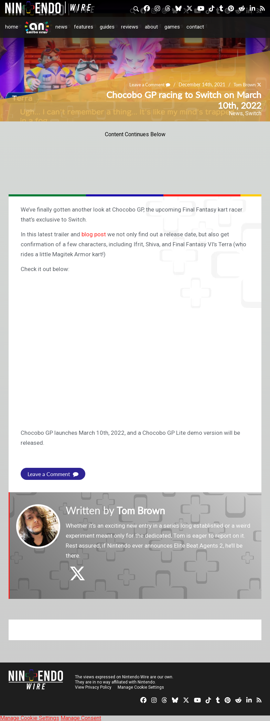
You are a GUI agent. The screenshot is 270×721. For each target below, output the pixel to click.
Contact (195, 27)
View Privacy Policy (93, 687)
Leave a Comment (145, 85)
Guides (107, 27)
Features (83, 27)
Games (172, 27)
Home (11, 27)
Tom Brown (243, 85)
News (61, 27)
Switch (253, 113)
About (151, 27)
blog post (94, 234)
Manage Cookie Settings (141, 687)
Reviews (129, 27)
